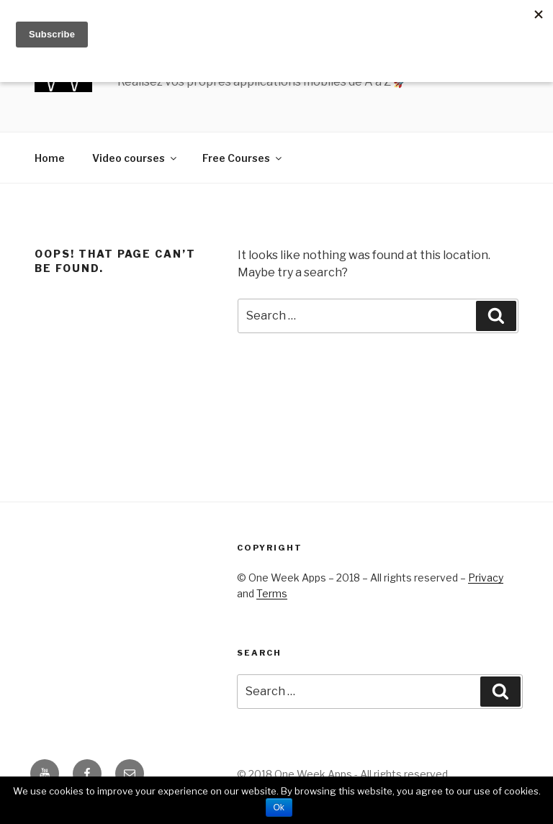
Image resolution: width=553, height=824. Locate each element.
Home (50, 158)
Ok (279, 807)
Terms (271, 593)
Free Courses (243, 158)
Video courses (135, 158)
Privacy (485, 577)
